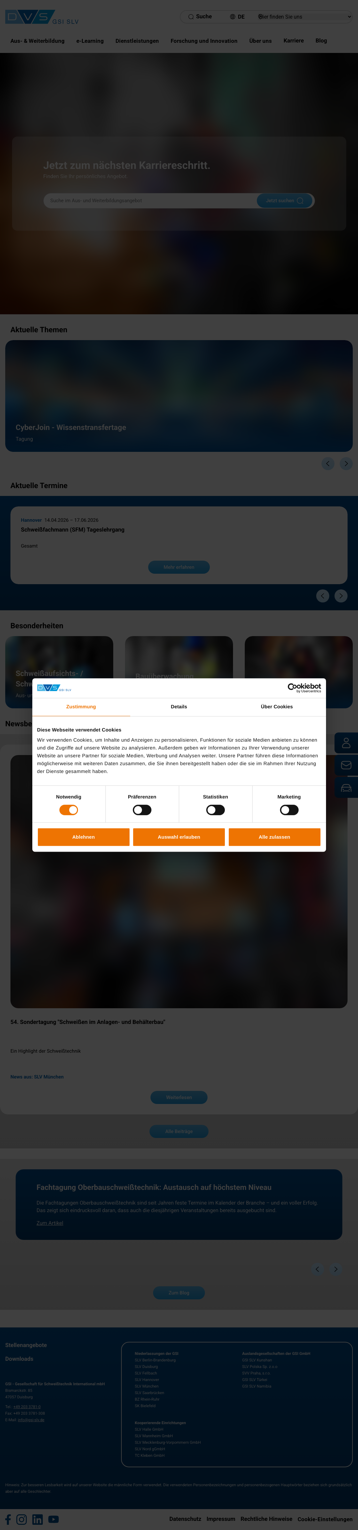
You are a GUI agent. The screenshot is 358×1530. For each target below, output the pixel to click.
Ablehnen (83, 837)
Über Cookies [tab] (277, 707)
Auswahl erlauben (179, 837)
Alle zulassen (274, 837)
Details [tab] (179, 707)
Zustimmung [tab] (81, 707)
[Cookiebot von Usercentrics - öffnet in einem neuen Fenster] (292, 688)
